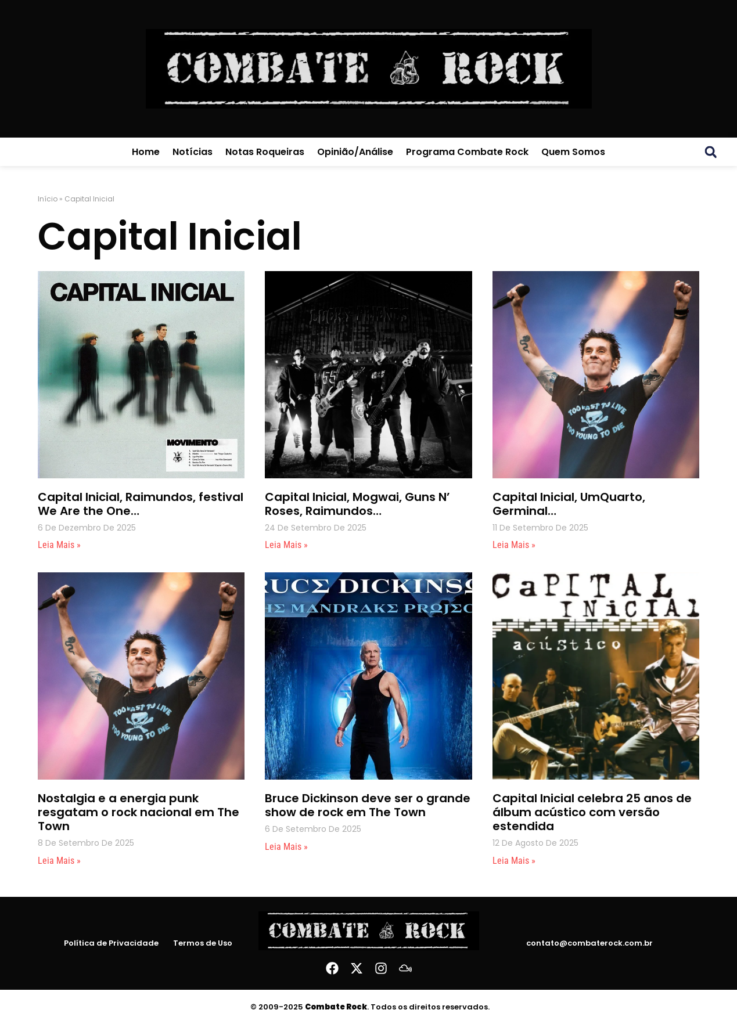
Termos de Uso (202, 943)
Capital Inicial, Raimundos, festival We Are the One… (140, 504)
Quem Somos (573, 151)
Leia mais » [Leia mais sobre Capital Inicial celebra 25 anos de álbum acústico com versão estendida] (513, 860)
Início (47, 199)
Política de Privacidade (111, 943)
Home (146, 151)
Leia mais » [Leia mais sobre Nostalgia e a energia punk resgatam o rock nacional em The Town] (59, 860)
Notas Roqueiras (264, 151)
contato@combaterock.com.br (589, 943)
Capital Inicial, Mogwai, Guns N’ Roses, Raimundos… (357, 504)
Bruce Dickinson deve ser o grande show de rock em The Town (367, 805)
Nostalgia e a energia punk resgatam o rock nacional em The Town (138, 812)
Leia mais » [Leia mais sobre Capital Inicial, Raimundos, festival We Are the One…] (59, 544)
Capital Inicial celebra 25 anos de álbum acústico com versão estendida (592, 812)
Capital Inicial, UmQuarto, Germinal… (568, 504)
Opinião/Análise (355, 151)
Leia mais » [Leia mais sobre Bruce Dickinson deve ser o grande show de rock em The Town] (286, 846)
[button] (711, 152)
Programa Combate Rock (467, 151)
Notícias (192, 151)
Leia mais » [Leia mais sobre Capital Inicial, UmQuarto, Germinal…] (513, 544)
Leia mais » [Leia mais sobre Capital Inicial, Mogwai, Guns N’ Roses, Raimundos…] (286, 544)
